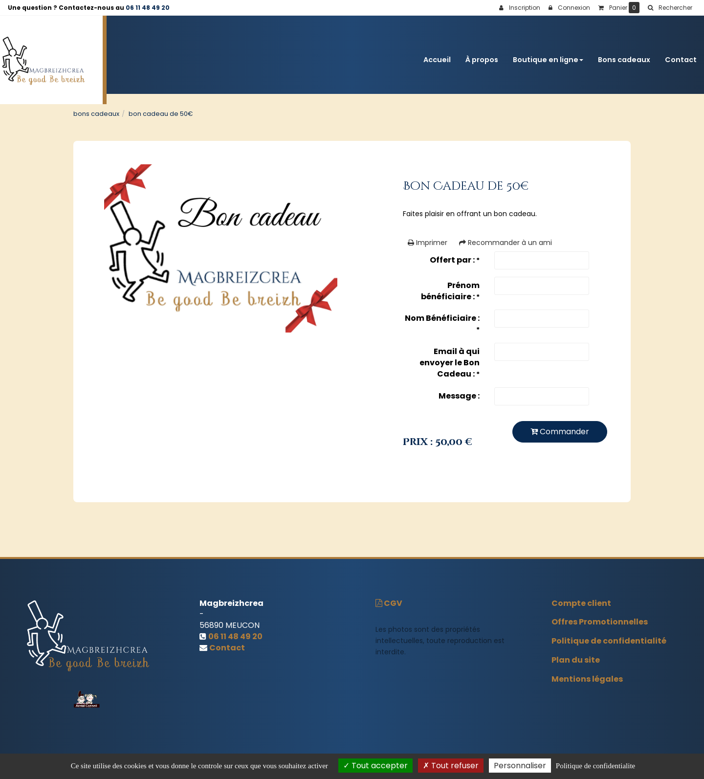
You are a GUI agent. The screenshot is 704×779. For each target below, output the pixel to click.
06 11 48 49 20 (148, 7)
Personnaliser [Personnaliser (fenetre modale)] (520, 765)
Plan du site (575, 660)
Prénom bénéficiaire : (450, 291)
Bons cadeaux (624, 55)
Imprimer (427, 242)
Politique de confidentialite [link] (595, 766)
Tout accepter (375, 765)
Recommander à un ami (505, 242)
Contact (681, 55)
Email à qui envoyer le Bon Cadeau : (449, 362)
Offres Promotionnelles (599, 621)
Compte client (581, 603)
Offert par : (455, 260)
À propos (481, 55)
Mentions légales (587, 679)
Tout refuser (451, 765)
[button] (669, 8)
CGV (388, 603)
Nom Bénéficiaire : (442, 323)
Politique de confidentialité (608, 640)
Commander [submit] (559, 431)
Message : (459, 395)
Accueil (437, 55)
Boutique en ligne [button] (548, 55)
